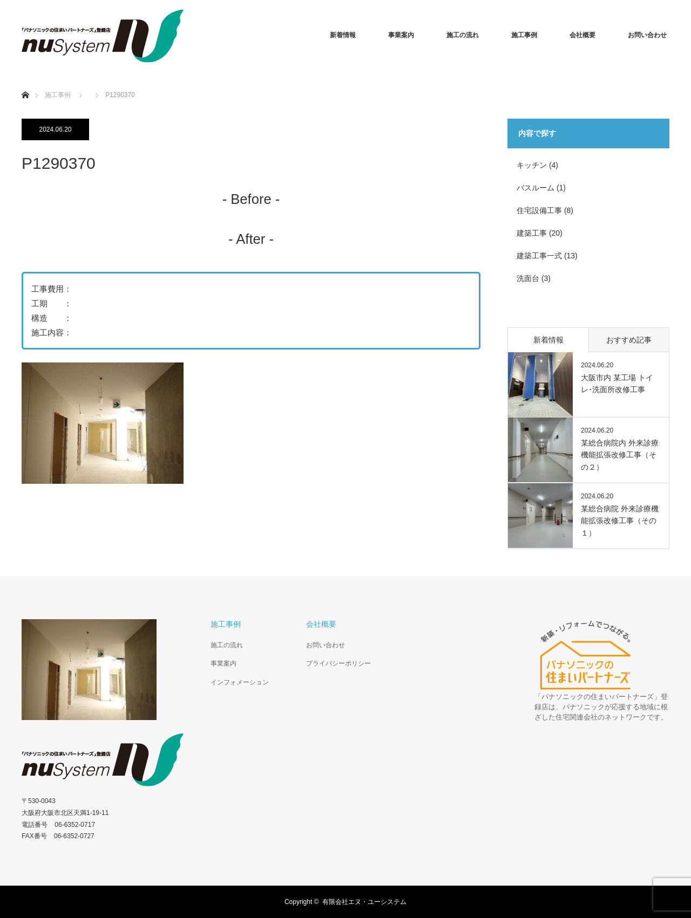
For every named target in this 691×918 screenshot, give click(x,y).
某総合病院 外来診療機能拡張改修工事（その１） (620, 520)
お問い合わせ (647, 35)
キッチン (532, 165)
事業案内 (401, 35)
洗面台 (528, 278)
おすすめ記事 (629, 339)
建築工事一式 (539, 255)
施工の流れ (462, 35)
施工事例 (524, 35)
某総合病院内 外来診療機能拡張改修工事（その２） (620, 455)
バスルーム (535, 187)
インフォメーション (240, 682)
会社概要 (582, 35)
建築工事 (532, 233)
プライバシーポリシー (338, 663)
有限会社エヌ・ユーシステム (364, 902)
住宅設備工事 (539, 210)
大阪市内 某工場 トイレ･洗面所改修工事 (617, 383)
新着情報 (343, 35)
